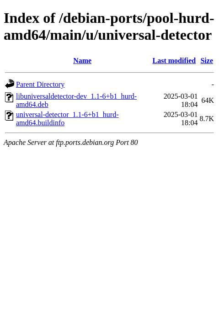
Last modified (174, 60)
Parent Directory (40, 84)
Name (82, 60)
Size (206, 60)
